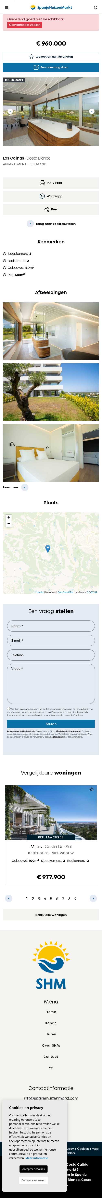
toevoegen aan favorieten (51, 56)
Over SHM (51, 1046)
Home (51, 1012)
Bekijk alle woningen (51, 915)
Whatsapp (51, 196)
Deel (51, 209)
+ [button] (8, 518)
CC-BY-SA (92, 592)
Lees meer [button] (10, 487)
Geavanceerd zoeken (24, 25)
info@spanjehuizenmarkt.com (51, 1098)
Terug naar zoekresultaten (51, 223)
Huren (51, 1034)
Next (92, 111)
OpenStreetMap (65, 592)
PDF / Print (51, 182)
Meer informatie (36, 1158)
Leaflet (40, 592)
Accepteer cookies (33, 1169)
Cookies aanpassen (34, 1180)
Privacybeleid (58, 712)
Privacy (68, 1149)
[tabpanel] (51, 834)
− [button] (8, 524)
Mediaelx (68, 1153)
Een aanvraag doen (51, 67)
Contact (51, 1057)
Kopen (51, 1023)
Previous (10, 111)
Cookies (83, 1149)
